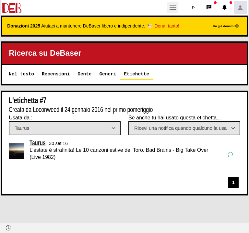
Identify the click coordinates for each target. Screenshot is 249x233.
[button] (193, 7)
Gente (84, 74)
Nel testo (21, 74)
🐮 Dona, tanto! (163, 25)
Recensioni (56, 74)
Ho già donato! (226, 26)
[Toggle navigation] (172, 7)
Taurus (38, 142)
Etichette (136, 74)
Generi (107, 74)
